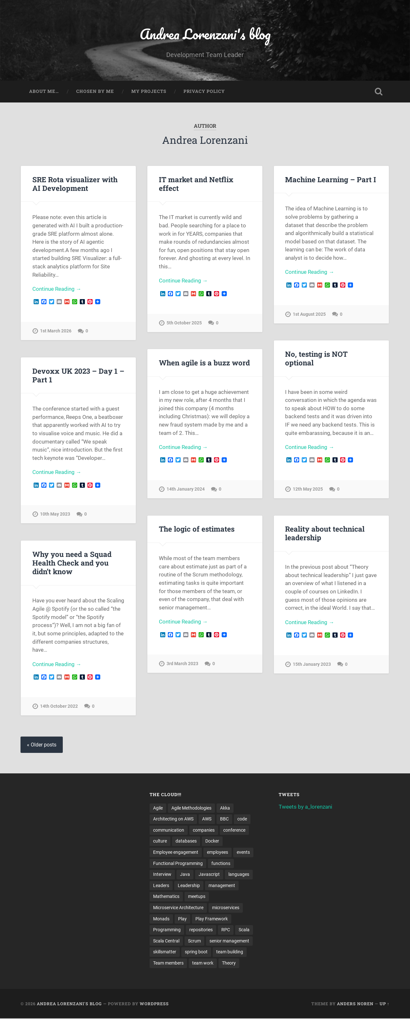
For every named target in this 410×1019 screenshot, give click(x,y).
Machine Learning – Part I (330, 179)
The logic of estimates (196, 529)
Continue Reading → (56, 289)
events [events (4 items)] (243, 852)
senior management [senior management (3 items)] (229, 941)
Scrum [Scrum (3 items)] (194, 941)
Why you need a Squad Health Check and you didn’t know (71, 562)
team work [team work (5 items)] (202, 963)
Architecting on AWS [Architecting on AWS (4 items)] (173, 819)
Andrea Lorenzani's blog (205, 33)
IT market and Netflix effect (196, 184)
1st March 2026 (55, 331)
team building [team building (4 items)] (229, 952)
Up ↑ (385, 1004)
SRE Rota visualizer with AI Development (75, 184)
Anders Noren (355, 1004)
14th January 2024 (186, 489)
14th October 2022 (59, 706)
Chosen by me (95, 91)
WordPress (154, 1004)
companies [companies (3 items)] (204, 830)
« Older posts (41, 745)
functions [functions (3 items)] (220, 863)
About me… (44, 91)
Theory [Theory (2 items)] (229, 963)
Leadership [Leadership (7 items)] (189, 885)
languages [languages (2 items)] (238, 874)
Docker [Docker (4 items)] (212, 841)
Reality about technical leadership (325, 533)
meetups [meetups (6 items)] (196, 897)
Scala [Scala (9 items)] (244, 930)
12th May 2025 (308, 489)
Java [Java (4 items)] (185, 874)
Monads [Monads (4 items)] (161, 919)
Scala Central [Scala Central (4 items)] (166, 941)
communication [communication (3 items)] (168, 830)
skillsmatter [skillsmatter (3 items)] (164, 952)
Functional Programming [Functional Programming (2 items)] (178, 863)
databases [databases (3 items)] (186, 841)
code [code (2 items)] (242, 819)
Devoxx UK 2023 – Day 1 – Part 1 (78, 375)
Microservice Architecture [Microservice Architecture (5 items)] (178, 907)
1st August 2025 (309, 314)
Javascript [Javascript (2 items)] (209, 874)
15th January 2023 (312, 664)
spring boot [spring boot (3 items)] (196, 952)
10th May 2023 (55, 514)
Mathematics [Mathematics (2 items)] (166, 897)
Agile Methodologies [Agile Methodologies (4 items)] (191, 808)
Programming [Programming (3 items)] (167, 930)
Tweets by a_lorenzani (305, 806)
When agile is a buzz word (204, 362)
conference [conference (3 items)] (234, 830)
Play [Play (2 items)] (182, 919)
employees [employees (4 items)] (217, 852)
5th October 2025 (184, 323)
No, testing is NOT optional (316, 358)
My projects (148, 91)
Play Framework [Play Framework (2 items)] (211, 919)
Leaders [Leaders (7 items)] (161, 885)
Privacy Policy (204, 91)
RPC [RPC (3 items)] (225, 930)
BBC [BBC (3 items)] (224, 819)
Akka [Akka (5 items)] (225, 808)
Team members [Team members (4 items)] (168, 963)
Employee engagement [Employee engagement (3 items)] (175, 852)
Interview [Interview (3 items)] (162, 874)
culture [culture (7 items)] (160, 841)
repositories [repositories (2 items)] (201, 930)
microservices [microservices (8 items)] (225, 907)
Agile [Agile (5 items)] (158, 808)
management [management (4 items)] (222, 885)
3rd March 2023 (182, 664)
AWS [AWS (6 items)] (206, 819)
